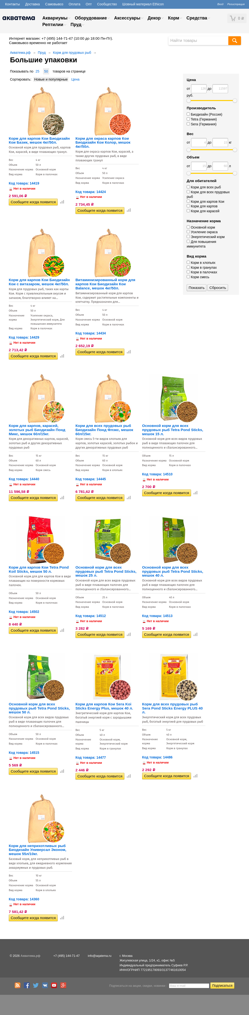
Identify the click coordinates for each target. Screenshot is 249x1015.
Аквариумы (54, 18)
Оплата (74, 4)
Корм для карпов (202, 206)
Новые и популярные (51, 79)
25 (37, 71)
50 (46, 71)
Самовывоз (54, 4)
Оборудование (91, 18)
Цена (75, 79)
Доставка (32, 4)
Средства (196, 18)
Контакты (12, 4)
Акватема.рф (20, 53)
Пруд (76, 24)
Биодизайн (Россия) (204, 114)
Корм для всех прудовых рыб (208, 194)
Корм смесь (198, 277)
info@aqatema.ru (99, 956)
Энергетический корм (206, 237)
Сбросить (217, 288)
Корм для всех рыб (204, 187)
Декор (154, 18)
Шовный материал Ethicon (143, 4)
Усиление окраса (202, 232)
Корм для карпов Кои (205, 201)
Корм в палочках (202, 272)
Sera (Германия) (201, 124)
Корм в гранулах (202, 267)
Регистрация (236, 4)
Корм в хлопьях (201, 263)
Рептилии (52, 24)
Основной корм (201, 227)
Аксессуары (127, 18)
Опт (89, 4)
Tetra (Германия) (202, 119)
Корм (173, 18)
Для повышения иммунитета (201, 244)
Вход (220, 4)
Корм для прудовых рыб (72, 53)
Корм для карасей (203, 211)
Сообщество (107, 4)
